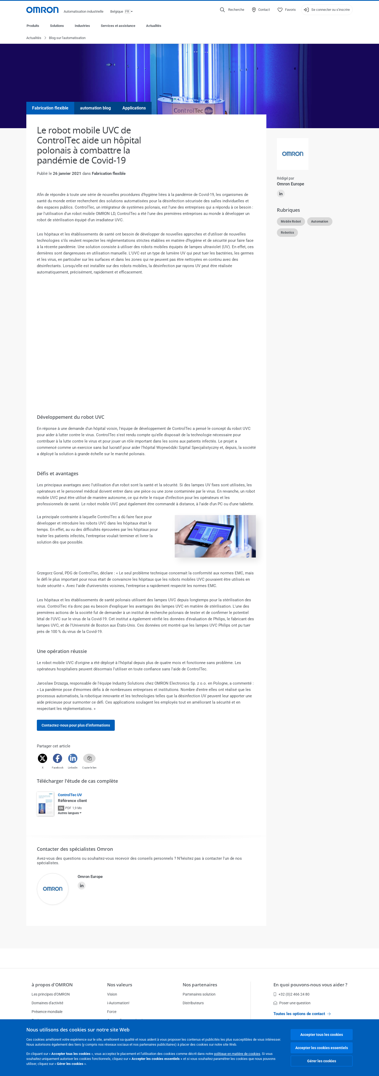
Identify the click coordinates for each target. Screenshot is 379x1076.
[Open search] (232, 10)
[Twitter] (42, 758)
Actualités (153, 26)
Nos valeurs (119, 985)
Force (111, 1012)
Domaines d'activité (47, 1003)
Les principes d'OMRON (51, 994)
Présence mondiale (47, 1012)
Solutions (57, 26)
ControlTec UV (70, 795)
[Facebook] (57, 758)
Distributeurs (193, 1003)
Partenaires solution (199, 994)
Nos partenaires (200, 985)
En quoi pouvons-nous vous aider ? (310, 985)
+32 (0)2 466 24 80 (291, 994)
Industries (82, 26)
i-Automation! (118, 1003)
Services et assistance (118, 26)
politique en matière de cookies (237, 1054)
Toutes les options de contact (302, 1013)
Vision (112, 994)
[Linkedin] (72, 758)
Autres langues (68, 813)
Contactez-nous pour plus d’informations (76, 725)
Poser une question (292, 1003)
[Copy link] (89, 758)
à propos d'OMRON (52, 985)
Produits (33, 26)
